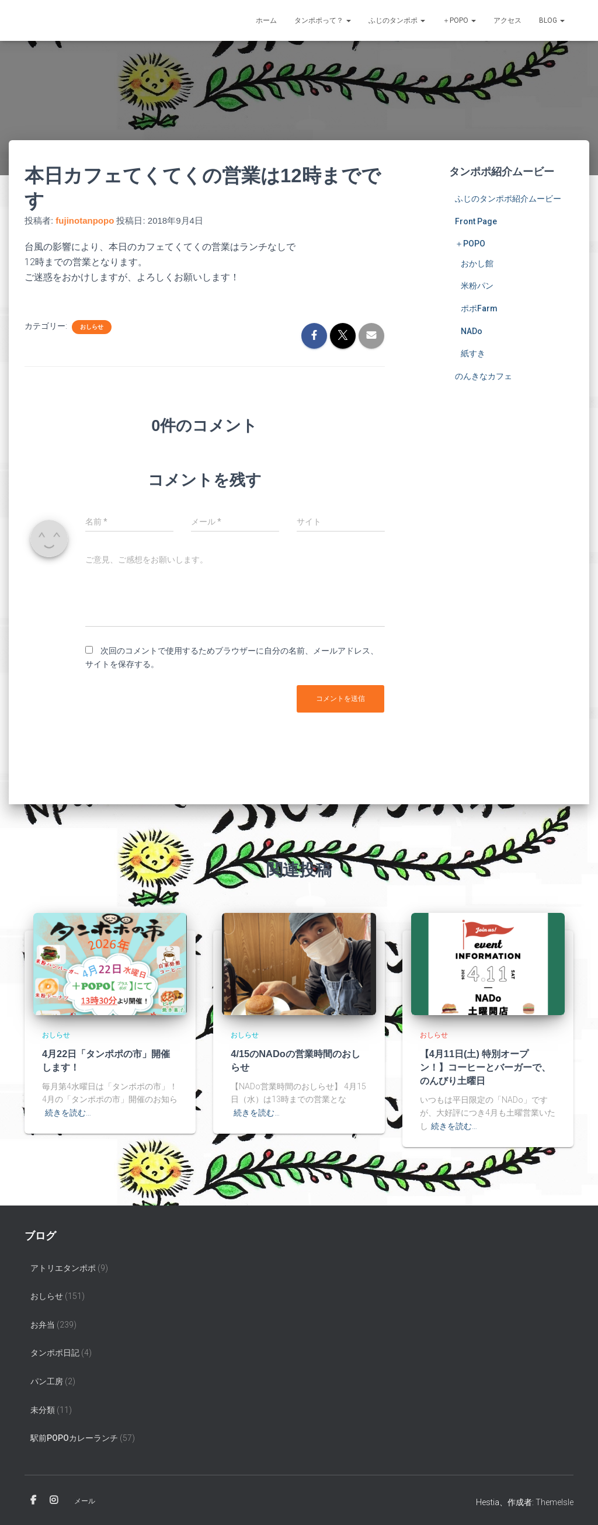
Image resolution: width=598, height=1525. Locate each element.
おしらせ (91, 327)
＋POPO (459, 20)
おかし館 (477, 263)
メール (84, 1497)
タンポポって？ (322, 20)
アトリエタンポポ (63, 1264)
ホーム (266, 20)
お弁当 (42, 1321)
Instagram (54, 1497)
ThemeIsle (554, 1498)
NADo (471, 331)
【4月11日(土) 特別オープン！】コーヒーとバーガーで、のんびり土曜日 (485, 1065)
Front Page (476, 221)
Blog (552, 20)
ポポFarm (479, 308)
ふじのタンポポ (396, 20)
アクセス (507, 20)
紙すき (473, 353)
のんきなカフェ (483, 376)
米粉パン (477, 285)
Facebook (33, 1497)
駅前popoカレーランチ (74, 1435)
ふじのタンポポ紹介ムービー (508, 198)
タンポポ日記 (54, 1349)
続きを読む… (68, 1110)
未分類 (42, 1406)
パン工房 (46, 1378)
